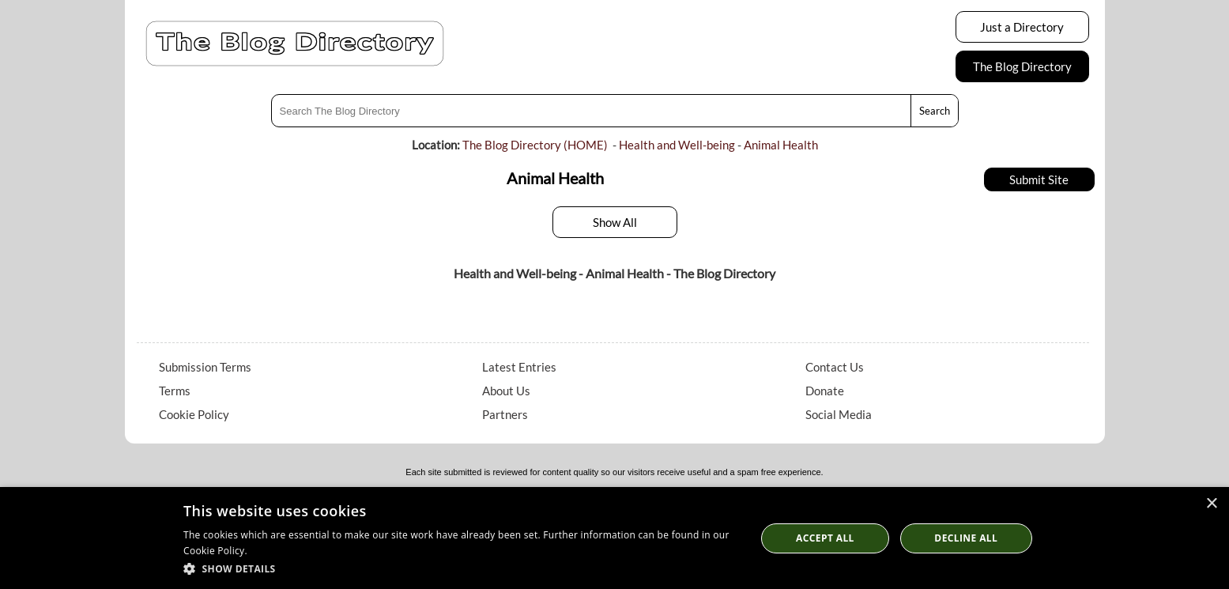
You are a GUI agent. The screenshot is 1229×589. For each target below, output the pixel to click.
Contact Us (834, 367)
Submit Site (1039, 179)
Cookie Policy (194, 414)
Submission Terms (205, 367)
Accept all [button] (825, 538)
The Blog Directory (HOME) (535, 145)
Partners (505, 414)
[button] (461, 568)
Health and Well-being (677, 145)
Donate (824, 390)
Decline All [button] (965, 538)
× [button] (1211, 504)
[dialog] (614, 538)
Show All (615, 222)
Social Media (838, 414)
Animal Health (781, 145)
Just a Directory (1022, 27)
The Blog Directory (1022, 66)
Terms (174, 390)
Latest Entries (519, 367)
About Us (506, 390)
